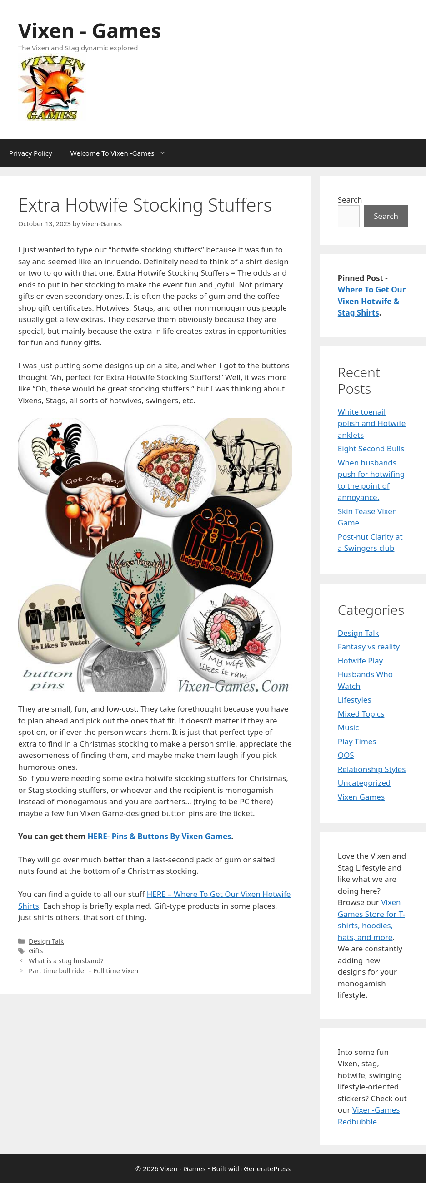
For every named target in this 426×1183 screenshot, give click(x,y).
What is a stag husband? (66, 960)
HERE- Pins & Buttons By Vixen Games (159, 836)
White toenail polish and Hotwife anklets (372, 423)
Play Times (357, 741)
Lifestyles (354, 699)
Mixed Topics (361, 713)
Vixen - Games (89, 30)
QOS (346, 755)
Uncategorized (364, 782)
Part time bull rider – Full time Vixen (83, 970)
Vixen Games (361, 797)
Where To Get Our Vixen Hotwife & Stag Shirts (372, 301)
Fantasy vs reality (369, 646)
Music (348, 727)
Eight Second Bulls (371, 448)
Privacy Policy (30, 153)
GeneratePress (267, 1168)
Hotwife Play (360, 660)
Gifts (36, 950)
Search (350, 199)
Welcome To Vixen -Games (122, 153)
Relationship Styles (372, 769)
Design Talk (46, 941)
